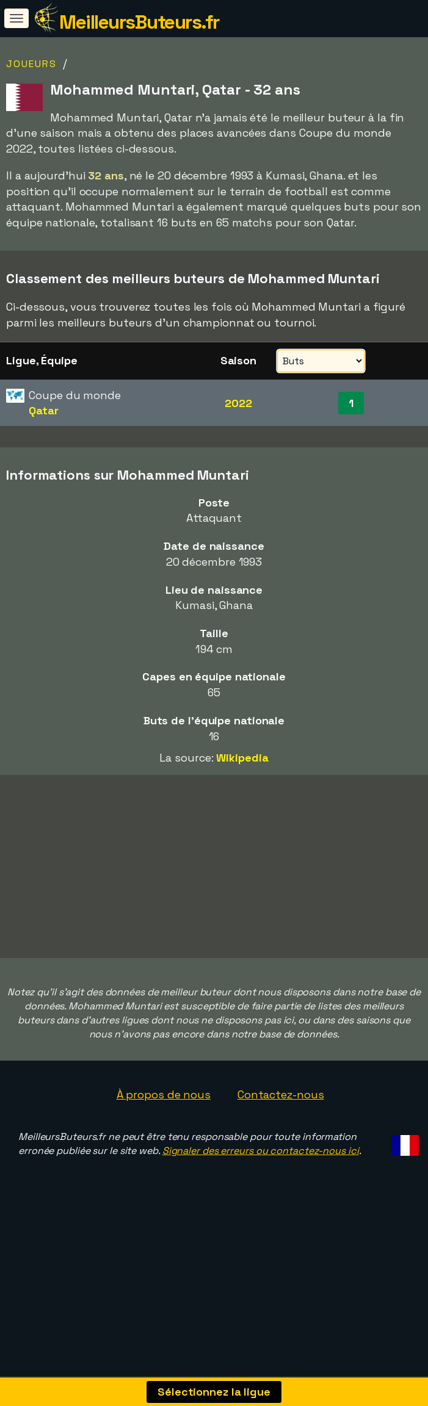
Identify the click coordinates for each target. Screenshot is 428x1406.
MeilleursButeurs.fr (139, 22)
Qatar (44, 410)
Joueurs (31, 63)
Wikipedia (242, 758)
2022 (238, 403)
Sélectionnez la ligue (214, 1392)
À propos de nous (164, 1125)
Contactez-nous (281, 1125)
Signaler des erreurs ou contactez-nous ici (260, 1181)
